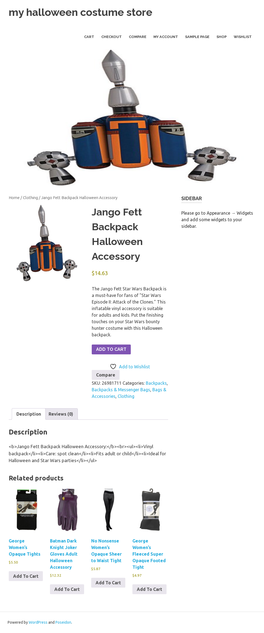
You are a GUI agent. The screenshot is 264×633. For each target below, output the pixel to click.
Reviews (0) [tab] (61, 414)
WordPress (38, 622)
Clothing (30, 197)
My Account (165, 37)
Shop (221, 37)
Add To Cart (111, 349)
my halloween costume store (80, 12)
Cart (89, 37)
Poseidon (63, 622)
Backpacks (156, 383)
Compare (137, 37)
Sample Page (197, 37)
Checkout (111, 37)
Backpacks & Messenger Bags (121, 389)
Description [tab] (28, 414)
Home (14, 197)
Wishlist (243, 37)
